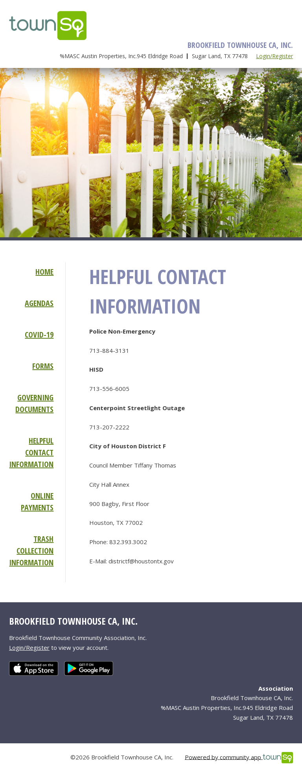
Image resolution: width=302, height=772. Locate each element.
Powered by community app (239, 757)
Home (44, 271)
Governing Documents (34, 403)
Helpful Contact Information (31, 452)
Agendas (39, 303)
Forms (42, 366)
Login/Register (274, 56)
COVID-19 (39, 334)
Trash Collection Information (31, 551)
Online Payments (37, 501)
